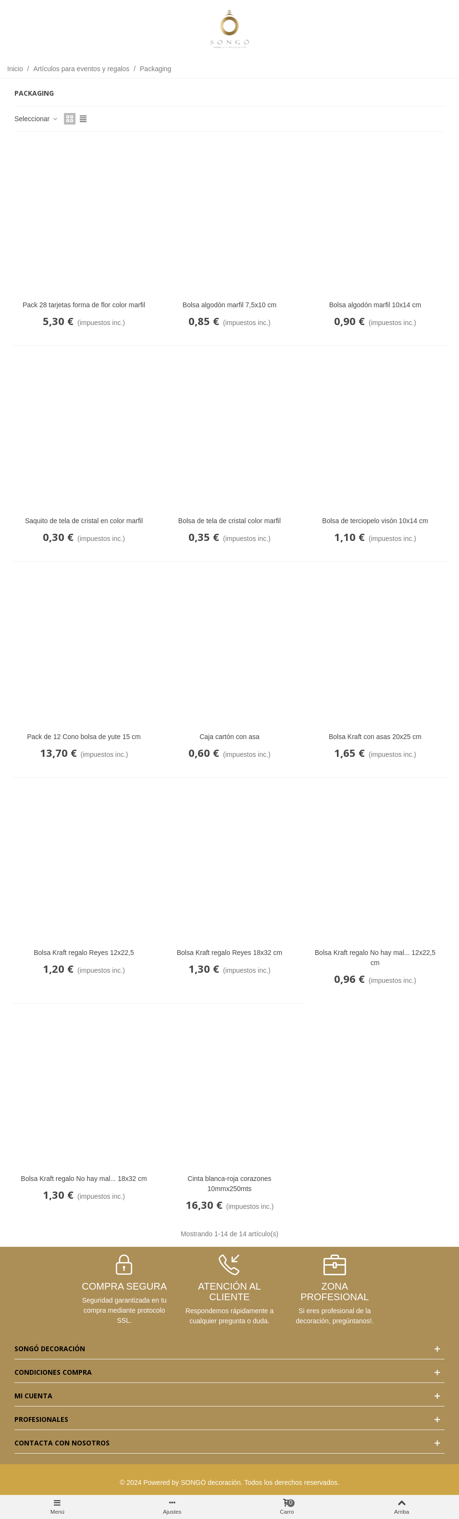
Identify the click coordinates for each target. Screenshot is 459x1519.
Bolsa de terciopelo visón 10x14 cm (375, 521)
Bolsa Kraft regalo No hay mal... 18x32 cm (84, 1178)
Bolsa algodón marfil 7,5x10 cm (229, 305)
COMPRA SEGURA (124, 1286)
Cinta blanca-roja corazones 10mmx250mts (229, 1184)
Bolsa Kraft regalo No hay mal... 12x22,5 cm (375, 958)
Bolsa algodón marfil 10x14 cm (375, 305)
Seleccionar (36, 119)
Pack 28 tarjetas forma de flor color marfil (84, 305)
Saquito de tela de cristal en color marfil (84, 521)
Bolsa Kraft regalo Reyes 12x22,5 (84, 952)
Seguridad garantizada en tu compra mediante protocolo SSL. (124, 1310)
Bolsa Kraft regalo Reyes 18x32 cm (229, 952)
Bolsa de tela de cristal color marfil (229, 521)
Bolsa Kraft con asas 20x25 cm (375, 737)
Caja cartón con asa (229, 737)
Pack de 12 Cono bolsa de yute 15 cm (84, 737)
